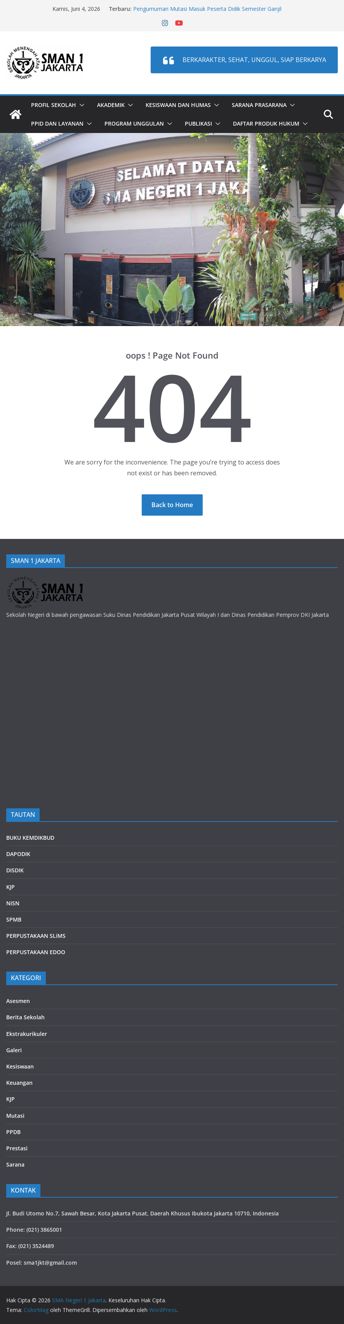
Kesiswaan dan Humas (178, 105)
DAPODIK (18, 854)
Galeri (14, 1050)
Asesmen (18, 1001)
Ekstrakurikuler (26, 1033)
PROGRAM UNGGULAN (134, 123)
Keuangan (19, 1082)
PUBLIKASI (198, 123)
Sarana (15, 1164)
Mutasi (15, 1115)
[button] (80, 105)
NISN (12, 903)
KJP (10, 887)
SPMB (13, 919)
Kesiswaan (20, 1066)
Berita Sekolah (25, 1017)
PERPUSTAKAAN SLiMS (36, 935)
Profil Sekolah (53, 105)
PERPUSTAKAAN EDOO (35, 952)
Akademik (111, 105)
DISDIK (15, 870)
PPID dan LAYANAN (57, 123)
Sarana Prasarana (259, 105)
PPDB (13, 1132)
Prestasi (17, 1148)
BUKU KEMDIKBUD (30, 837)
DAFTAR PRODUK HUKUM (266, 123)
